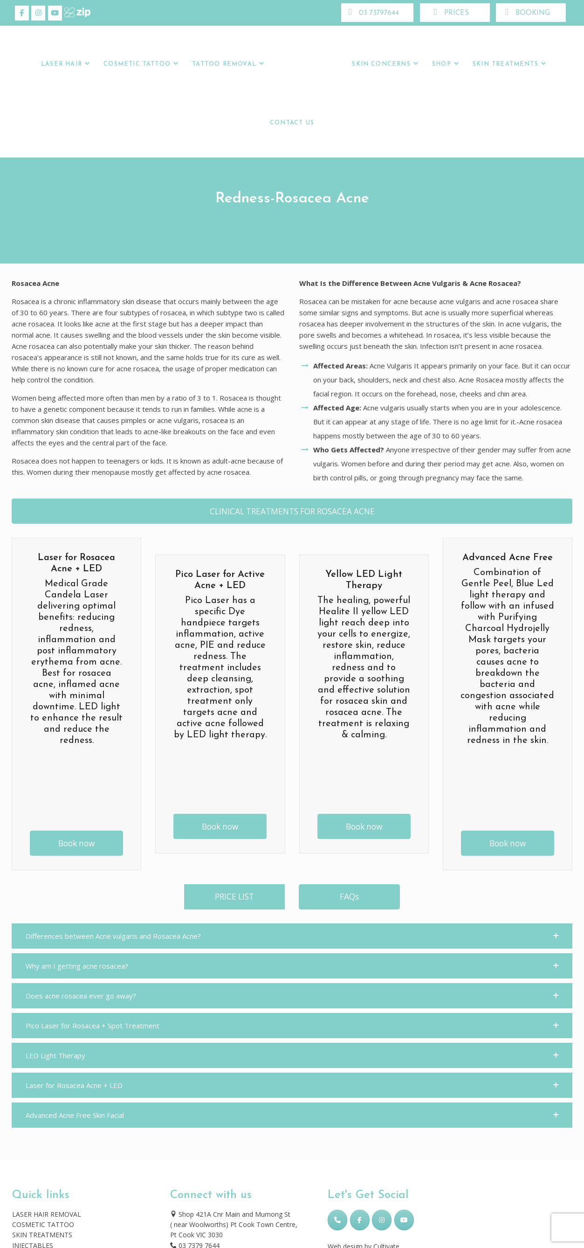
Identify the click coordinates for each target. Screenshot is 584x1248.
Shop (441, 64)
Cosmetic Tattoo (137, 64)
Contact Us (292, 123)
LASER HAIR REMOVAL (46, 1214)
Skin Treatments (505, 64)
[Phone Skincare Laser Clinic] (337, 1220)
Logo (306, 64)
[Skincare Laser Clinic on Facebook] (22, 13)
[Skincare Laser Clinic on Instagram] (38, 13)
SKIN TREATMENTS (42, 1234)
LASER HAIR (61, 64)
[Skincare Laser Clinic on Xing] (71, 13)
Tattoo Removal (224, 64)
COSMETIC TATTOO (43, 1224)
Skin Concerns (381, 64)
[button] (292, 936)
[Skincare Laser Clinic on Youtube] (55, 13)
